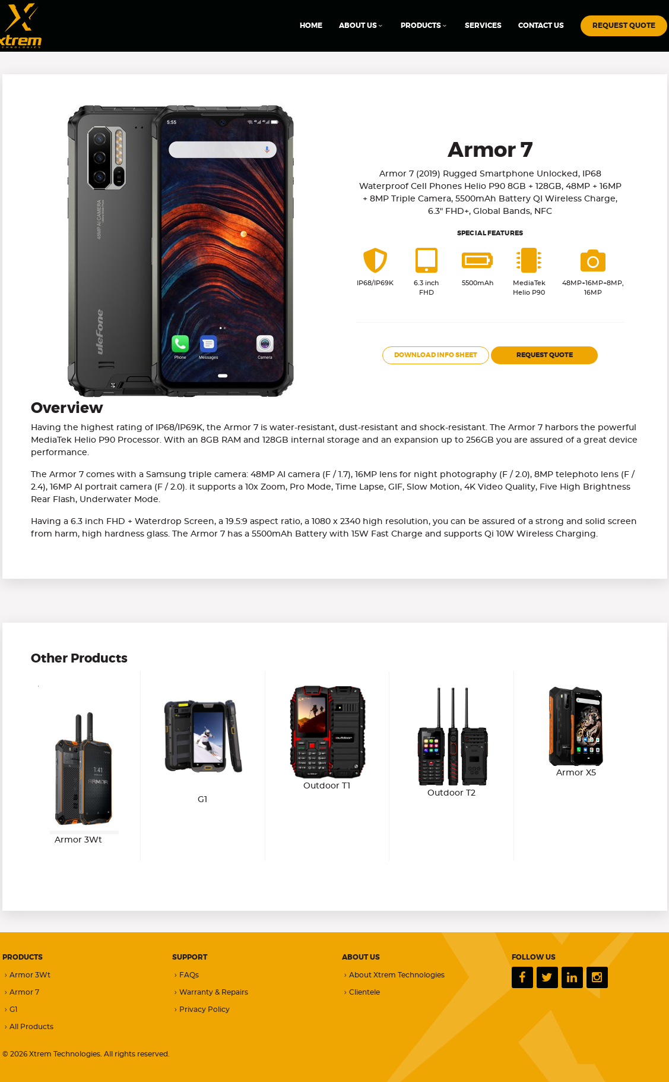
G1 (9, 1010)
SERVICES (483, 26)
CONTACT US (541, 26)
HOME (311, 26)
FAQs (185, 975)
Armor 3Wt (26, 975)
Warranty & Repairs (210, 992)
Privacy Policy (201, 1010)
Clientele (361, 992)
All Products (27, 1027)
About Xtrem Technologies (393, 975)
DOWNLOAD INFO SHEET (435, 355)
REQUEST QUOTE (623, 25)
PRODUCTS (424, 25)
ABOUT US (361, 25)
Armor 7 (20, 992)
